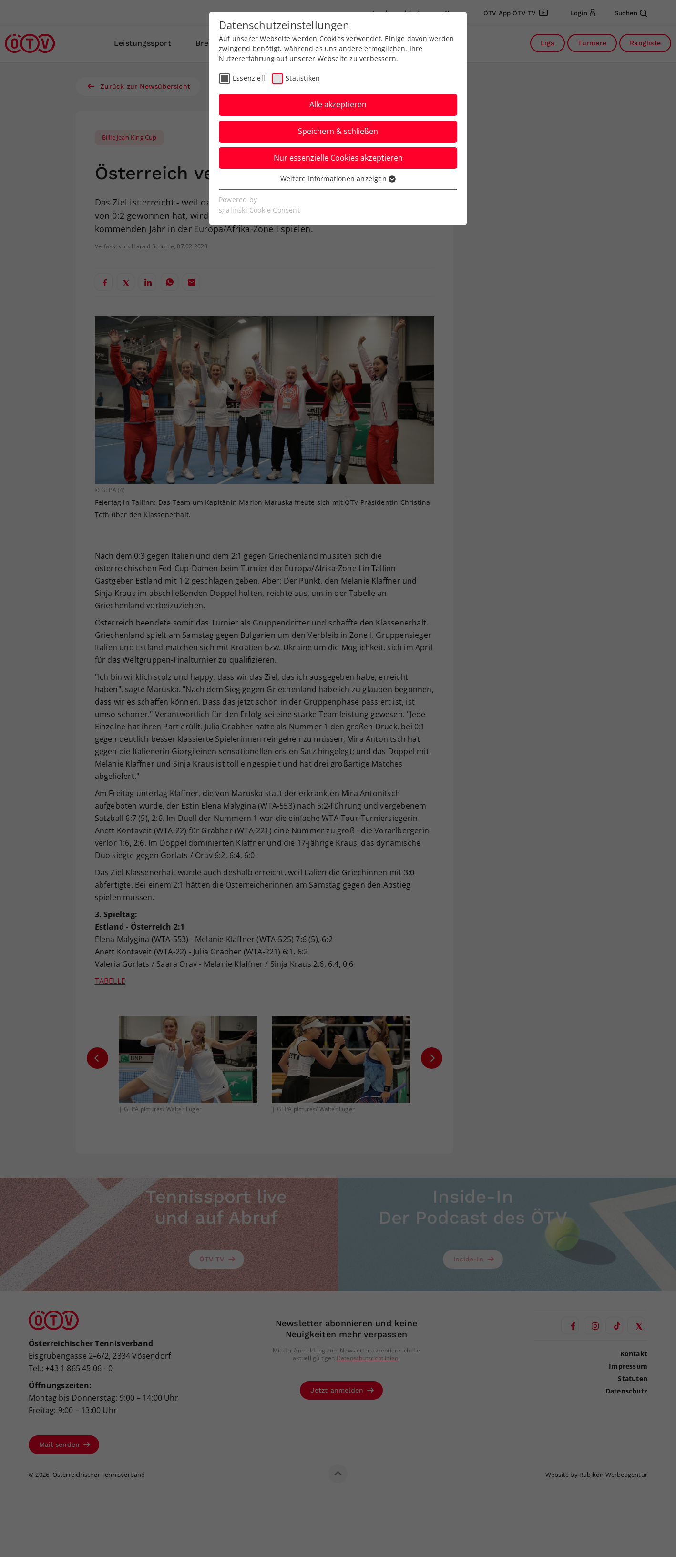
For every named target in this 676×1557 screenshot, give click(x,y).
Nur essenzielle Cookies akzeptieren (338, 158)
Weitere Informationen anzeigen (338, 178)
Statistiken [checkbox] (303, 77)
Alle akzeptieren (338, 104)
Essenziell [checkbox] (249, 77)
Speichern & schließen (338, 131)
